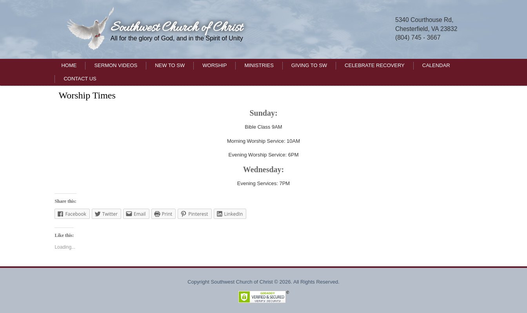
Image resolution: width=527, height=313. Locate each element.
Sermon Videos (115, 65)
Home (68, 65)
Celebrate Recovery (375, 65)
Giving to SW (309, 65)
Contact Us (80, 79)
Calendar (436, 65)
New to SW (170, 65)
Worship (214, 65)
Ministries (258, 65)
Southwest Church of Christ (176, 28)
